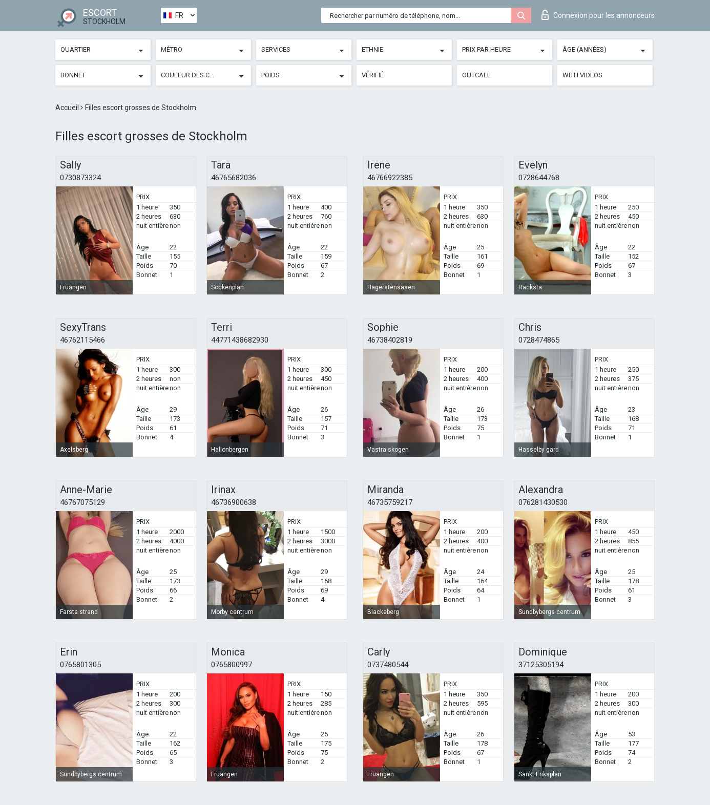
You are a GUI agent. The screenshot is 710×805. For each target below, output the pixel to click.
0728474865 (538, 340)
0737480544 (387, 664)
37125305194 (540, 664)
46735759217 (389, 502)
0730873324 (80, 177)
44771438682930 (239, 340)
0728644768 (538, 177)
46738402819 (389, 340)
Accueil (67, 107)
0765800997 (231, 664)
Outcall (476, 75)
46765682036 (233, 177)
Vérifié (373, 75)
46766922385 (389, 177)
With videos (582, 75)
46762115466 (82, 340)
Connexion (598, 14)
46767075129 (82, 502)
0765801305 (80, 664)
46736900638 (233, 502)
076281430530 (543, 502)
